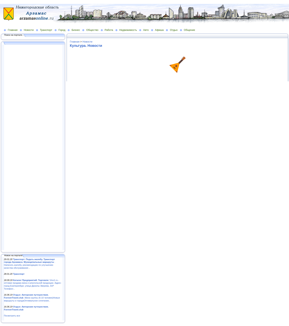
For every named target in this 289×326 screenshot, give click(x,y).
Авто (146, 29)
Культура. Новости (86, 46)
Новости (29, 29)
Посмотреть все (12, 315)
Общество (92, 29)
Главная (13, 29)
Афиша (159, 29)
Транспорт (46, 29)
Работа (109, 29)
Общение (189, 29)
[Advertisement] (33, 147)
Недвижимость (128, 29)
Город (62, 29)
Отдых (173, 29)
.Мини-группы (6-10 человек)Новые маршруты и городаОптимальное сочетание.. (32, 298)
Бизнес (76, 29)
